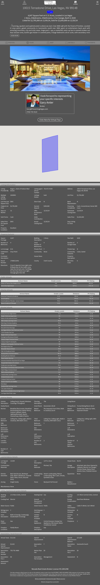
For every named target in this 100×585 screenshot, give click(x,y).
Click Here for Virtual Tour (50, 119)
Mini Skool (4, 384)
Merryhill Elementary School (8, 325)
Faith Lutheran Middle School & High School (12, 391)
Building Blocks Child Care (8, 356)
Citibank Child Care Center (8, 379)
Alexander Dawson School (8, 349)
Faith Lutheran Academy (7, 372)
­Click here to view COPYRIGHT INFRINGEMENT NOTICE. (47, 575)
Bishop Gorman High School (8, 313)
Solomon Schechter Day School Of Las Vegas (13, 360)
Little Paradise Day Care (7, 332)
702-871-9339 (48, 189)
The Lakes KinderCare (7, 388)
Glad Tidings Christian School (9, 370)
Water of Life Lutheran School (9, 318)
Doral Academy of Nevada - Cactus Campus (12, 301)
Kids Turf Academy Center (8, 351)
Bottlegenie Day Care (7, 346)
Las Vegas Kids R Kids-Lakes (8, 393)
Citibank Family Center (7, 377)
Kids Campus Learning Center (9, 320)
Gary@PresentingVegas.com (37, 109)
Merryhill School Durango (8, 327)
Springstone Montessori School (9, 337)
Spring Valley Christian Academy (9, 353)
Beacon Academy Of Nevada (8, 303)
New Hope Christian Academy (9, 323)
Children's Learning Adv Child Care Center (12, 344)
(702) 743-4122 (32, 112)
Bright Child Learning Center (9, 316)
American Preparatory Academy (9, 296)
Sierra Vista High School (7, 285)
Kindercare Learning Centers (8, 365)
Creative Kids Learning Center (9, 374)
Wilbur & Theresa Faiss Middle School (11, 283)
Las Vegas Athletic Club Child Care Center (12, 330)
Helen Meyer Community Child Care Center (12, 367)
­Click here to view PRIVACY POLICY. (71, 575)
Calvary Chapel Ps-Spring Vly (8, 342)
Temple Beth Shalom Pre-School (10, 363)
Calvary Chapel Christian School (9, 339)
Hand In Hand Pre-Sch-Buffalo (9, 381)
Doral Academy (5, 298)
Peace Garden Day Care (7, 358)
